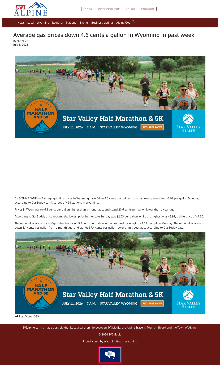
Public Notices (147, 8)
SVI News (88, 8)
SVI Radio (130, 8)
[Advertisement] (110, 169)
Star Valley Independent (109, 8)
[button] (133, 21)
